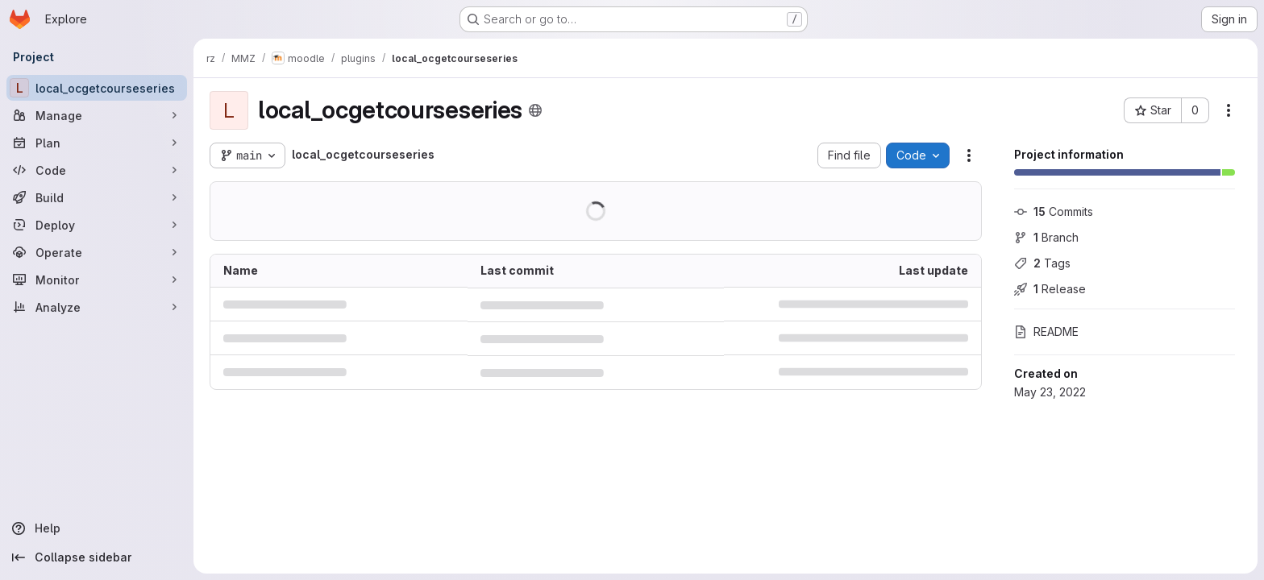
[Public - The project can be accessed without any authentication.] (535, 110)
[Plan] (96, 142)
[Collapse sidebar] (96, 557)
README (1046, 331)
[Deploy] (96, 225)
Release (1050, 289)
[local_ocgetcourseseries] (96, 88)
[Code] (96, 170)
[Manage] (96, 115)
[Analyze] (96, 307)
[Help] (96, 528)
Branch (1046, 237)
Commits (1053, 211)
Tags (1042, 263)
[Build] (96, 197)
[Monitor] (96, 279)
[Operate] (96, 252)
